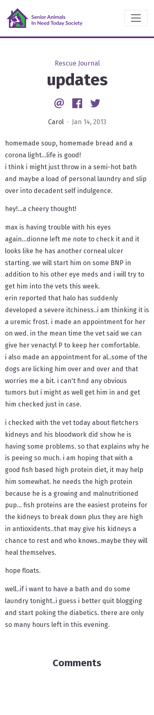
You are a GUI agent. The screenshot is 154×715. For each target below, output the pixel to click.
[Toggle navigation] (135, 18)
